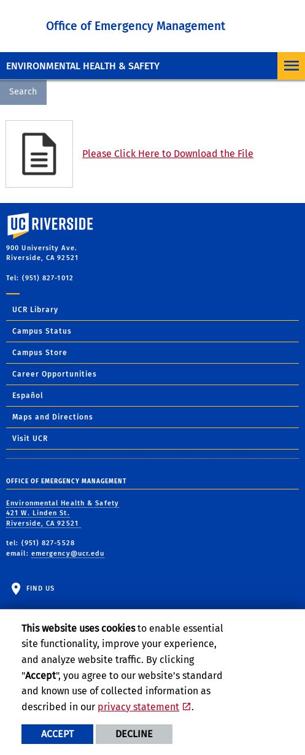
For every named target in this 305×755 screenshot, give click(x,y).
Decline (134, 734)
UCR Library (35, 309)
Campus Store (40, 352)
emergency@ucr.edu (68, 554)
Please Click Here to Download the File (167, 153)
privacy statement (138, 707)
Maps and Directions (52, 417)
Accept (57, 734)
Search (23, 91)
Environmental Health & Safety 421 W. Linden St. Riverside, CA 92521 (62, 513)
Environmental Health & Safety (83, 66)
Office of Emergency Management (135, 26)
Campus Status (42, 331)
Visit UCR (30, 438)
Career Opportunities (54, 374)
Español (28, 395)
